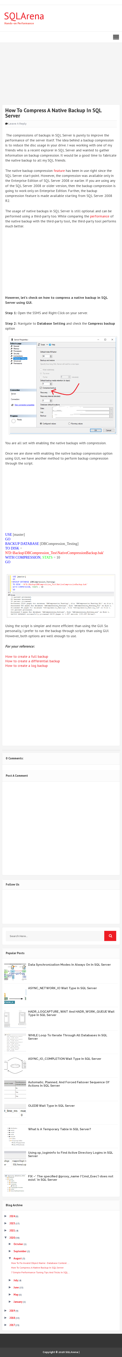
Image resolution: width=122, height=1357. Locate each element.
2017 (12, 1325)
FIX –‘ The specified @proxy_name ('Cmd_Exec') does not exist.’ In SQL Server (70, 1178)
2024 (12, 1216)
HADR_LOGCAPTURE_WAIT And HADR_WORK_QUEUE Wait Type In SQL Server (71, 1013)
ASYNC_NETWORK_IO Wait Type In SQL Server (62, 988)
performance (99, 216)
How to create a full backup (26, 656)
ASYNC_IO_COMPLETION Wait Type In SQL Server (64, 1059)
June (16, 1287)
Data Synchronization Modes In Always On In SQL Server (69, 964)
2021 (12, 1230)
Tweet (16, 733)
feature (59, 170)
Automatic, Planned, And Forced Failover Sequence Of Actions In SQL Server (68, 1083)
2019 (12, 1310)
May (16, 1294)
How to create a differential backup (32, 661)
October (19, 1244)
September (20, 1251)
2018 (12, 1318)
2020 (12, 1237)
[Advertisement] (61, 76)
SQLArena (24, 16)
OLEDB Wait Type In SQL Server (51, 1106)
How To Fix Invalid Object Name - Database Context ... (40, 1263)
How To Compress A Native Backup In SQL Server (37, 1267)
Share (38, 733)
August (18, 1258)
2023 (12, 1223)
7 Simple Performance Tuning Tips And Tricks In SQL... (40, 1272)
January (18, 1301)
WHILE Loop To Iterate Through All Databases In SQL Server (67, 1037)
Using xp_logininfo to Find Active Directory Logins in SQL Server (70, 1154)
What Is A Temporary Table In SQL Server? (59, 1129)
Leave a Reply (17, 123)
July (16, 1280)
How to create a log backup (26, 665)
